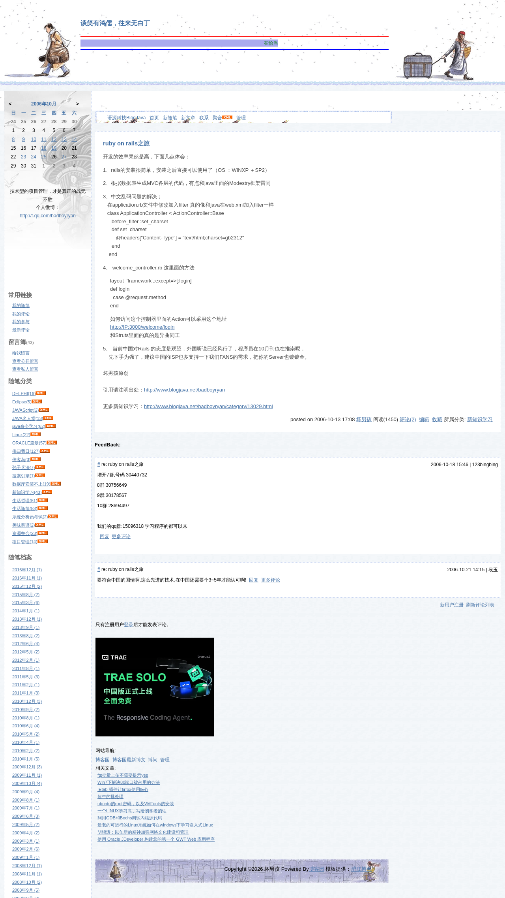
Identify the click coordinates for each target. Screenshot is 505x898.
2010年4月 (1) (25, 742)
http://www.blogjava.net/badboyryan (184, 390)
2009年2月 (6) (25, 849)
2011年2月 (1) (25, 684)
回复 (104, 536)
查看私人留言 (25, 369)
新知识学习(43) (27, 492)
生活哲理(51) (24, 500)
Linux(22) (21, 434)
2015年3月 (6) (25, 602)
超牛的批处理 (110, 796)
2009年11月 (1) (27, 775)
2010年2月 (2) (25, 750)
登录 (128, 624)
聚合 (217, 117)
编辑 (424, 419)
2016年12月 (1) (27, 569)
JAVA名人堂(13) (27, 418)
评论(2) (408, 419)
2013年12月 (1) (27, 619)
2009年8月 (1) (25, 800)
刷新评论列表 (480, 605)
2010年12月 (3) (27, 701)
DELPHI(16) (24, 393)
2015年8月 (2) (25, 594)
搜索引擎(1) (23, 475)
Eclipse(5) (22, 401)
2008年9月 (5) (25, 890)
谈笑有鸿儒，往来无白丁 (115, 23)
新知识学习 (480, 419)
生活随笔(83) (24, 508)
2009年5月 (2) (25, 824)
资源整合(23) (24, 533)
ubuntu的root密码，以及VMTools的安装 (135, 803)
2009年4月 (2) (25, 832)
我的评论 (21, 313)
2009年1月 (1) (25, 857)
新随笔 (170, 117)
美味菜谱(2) (23, 525)
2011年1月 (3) (25, 693)
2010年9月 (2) (25, 709)
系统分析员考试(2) (30, 516)
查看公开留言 (25, 361)
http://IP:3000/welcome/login (142, 327)
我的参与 (21, 321)
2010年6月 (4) (25, 725)
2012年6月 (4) (25, 643)
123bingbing (485, 464)
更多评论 (121, 536)
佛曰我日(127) (26, 451)
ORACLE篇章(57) (29, 443)
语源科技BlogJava (126, 117)
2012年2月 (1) (25, 660)
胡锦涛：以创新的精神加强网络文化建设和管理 (143, 832)
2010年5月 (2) (25, 734)
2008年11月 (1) (27, 874)
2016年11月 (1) (27, 578)
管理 (241, 117)
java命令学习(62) (28, 426)
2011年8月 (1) (25, 668)
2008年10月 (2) (27, 882)
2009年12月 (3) (27, 766)
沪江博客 (361, 869)
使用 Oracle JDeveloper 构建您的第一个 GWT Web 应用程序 (156, 839)
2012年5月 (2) (25, 651)
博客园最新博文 (129, 759)
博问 (152, 759)
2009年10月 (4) (27, 783)
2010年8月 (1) (25, 717)
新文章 (188, 117)
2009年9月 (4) (25, 791)
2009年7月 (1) (25, 808)
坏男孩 (364, 419)
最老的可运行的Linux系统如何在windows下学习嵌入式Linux (155, 825)
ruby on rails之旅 (126, 143)
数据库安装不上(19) (31, 484)
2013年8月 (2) (25, 635)
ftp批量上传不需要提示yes (122, 775)
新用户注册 (452, 605)
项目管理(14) (24, 541)
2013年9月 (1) (25, 627)
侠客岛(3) (21, 459)
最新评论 (21, 330)
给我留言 (21, 352)
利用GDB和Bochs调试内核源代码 (129, 817)
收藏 (437, 419)
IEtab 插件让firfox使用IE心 (122, 789)
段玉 (493, 569)
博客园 (102, 759)
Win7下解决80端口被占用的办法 (128, 782)
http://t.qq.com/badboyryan (48, 215)
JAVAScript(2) (25, 410)
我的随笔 (21, 305)
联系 (204, 117)
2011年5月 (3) (25, 676)
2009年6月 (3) (25, 816)
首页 (154, 117)
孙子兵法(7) (23, 467)
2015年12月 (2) (27, 586)
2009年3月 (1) (25, 841)
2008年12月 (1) (27, 865)
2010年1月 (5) (25, 759)
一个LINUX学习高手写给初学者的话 (131, 810)
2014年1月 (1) (25, 610)
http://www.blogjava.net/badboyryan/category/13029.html (208, 406)
